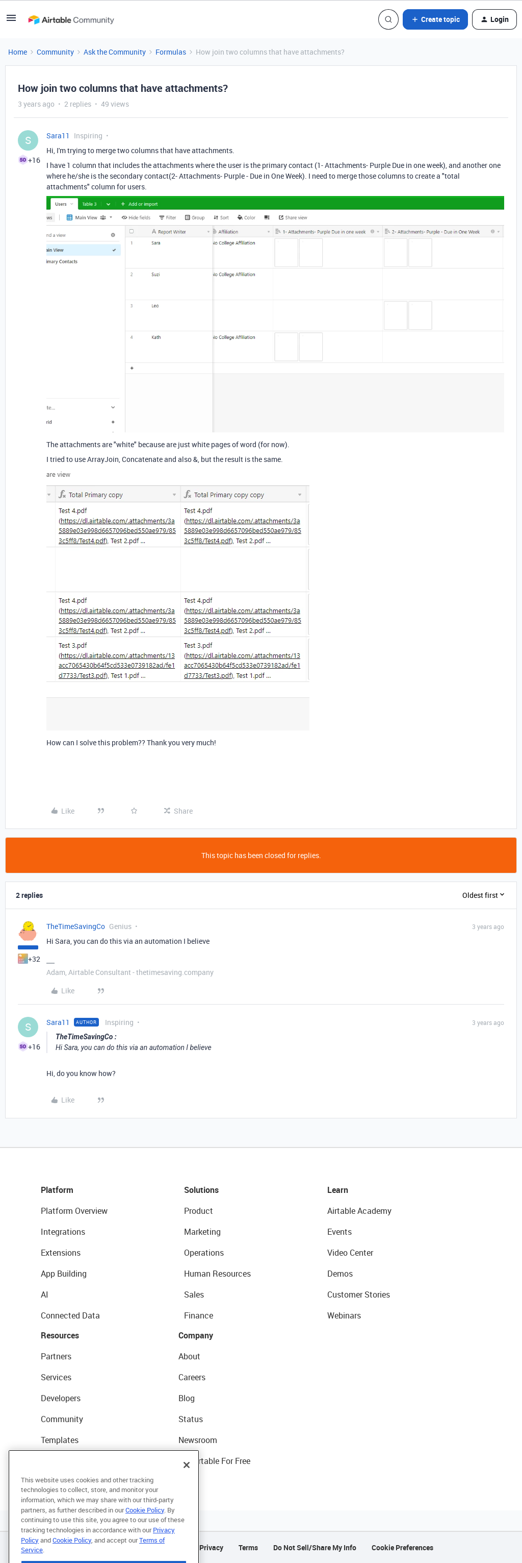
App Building (64, 1273)
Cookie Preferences (402, 1547)
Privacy (211, 1547)
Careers (191, 1377)
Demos (340, 1273)
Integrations (63, 1231)
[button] (11, 21)
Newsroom (197, 1440)
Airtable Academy (359, 1210)
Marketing (202, 1231)
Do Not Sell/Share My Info (314, 1547)
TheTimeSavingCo (75, 926)
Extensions (61, 1252)
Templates (60, 1440)
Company (195, 1335)
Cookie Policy (144, 1529)
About (189, 1356)
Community (55, 52)
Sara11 (58, 135)
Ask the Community (115, 52)
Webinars (344, 1315)
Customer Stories (358, 1294)
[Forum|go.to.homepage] (70, 19)
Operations (204, 1252)
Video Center (350, 1252)
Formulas (170, 52)
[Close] (186, 1484)
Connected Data (70, 1315)
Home (17, 52)
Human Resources (217, 1273)
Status (190, 1419)
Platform (57, 1189)
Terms (248, 1547)
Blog (186, 1398)
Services (56, 1377)
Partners (56, 1356)
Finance (198, 1315)
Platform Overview (74, 1210)
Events (339, 1231)
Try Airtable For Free (214, 1461)
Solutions (201, 1189)
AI (44, 1294)
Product (198, 1210)
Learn (337, 1189)
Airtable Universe (71, 1461)
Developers (61, 1398)
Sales (194, 1294)
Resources (60, 1335)
